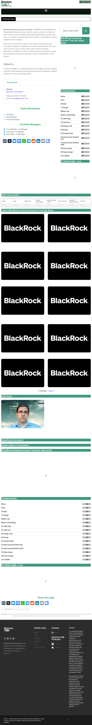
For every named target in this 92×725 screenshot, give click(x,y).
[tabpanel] (30, 95)
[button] (46, 11)
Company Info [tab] (12, 82)
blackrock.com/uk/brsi (14, 92)
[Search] (86, 30)
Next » (51, 391)
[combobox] (71, 30)
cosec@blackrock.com (19, 98)
